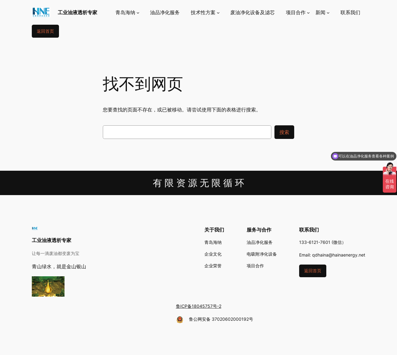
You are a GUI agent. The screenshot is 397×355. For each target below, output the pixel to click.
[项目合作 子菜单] (298, 12)
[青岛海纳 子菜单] (127, 12)
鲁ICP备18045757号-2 (198, 306)
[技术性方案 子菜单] (205, 12)
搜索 (284, 132)
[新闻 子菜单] (323, 12)
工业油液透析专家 (77, 12)
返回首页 (45, 31)
